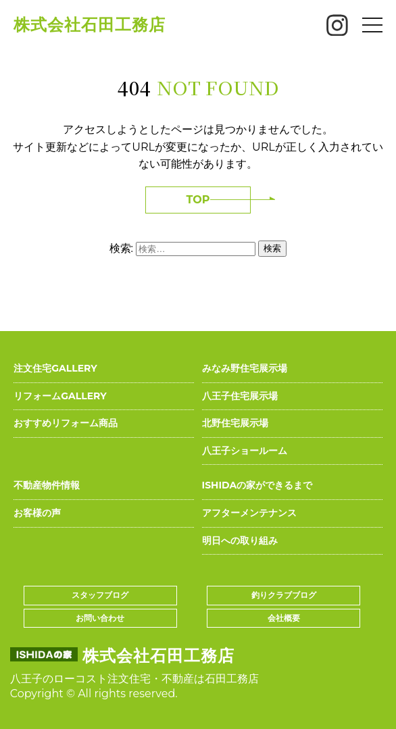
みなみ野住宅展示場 (244, 368)
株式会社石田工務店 (90, 24)
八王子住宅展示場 (240, 396)
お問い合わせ (100, 618)
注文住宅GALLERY (55, 368)
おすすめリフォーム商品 (66, 423)
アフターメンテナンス (249, 513)
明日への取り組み (240, 540)
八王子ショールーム (244, 451)
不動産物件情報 (47, 485)
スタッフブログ (100, 595)
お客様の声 (37, 513)
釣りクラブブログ (283, 595)
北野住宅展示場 (235, 423)
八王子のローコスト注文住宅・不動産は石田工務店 (134, 678)
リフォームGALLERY (60, 396)
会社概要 (284, 618)
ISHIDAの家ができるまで (257, 485)
